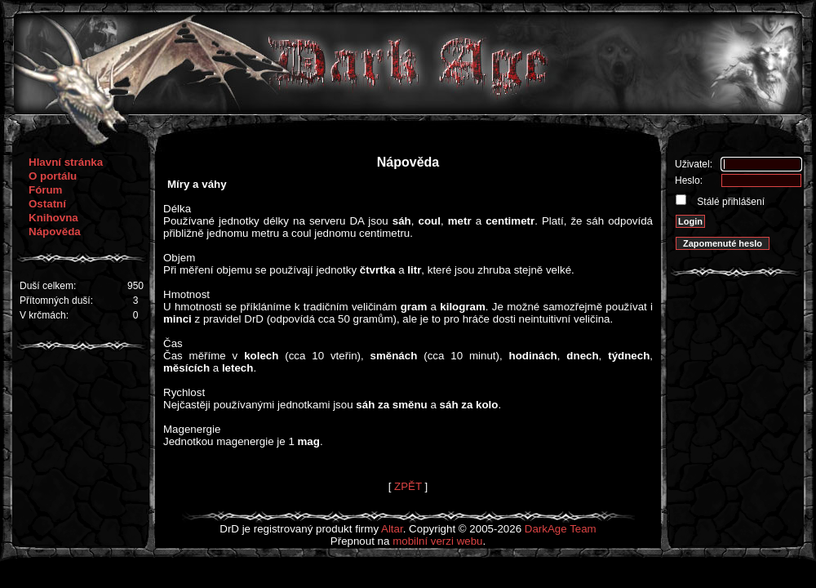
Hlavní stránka (66, 162)
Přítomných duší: (56, 300)
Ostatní (47, 204)
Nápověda (55, 231)
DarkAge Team (560, 529)
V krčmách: (44, 315)
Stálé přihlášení (729, 201)
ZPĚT (408, 486)
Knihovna (53, 218)
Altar (392, 529)
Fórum (45, 190)
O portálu (53, 176)
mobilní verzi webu (437, 541)
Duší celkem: (48, 286)
